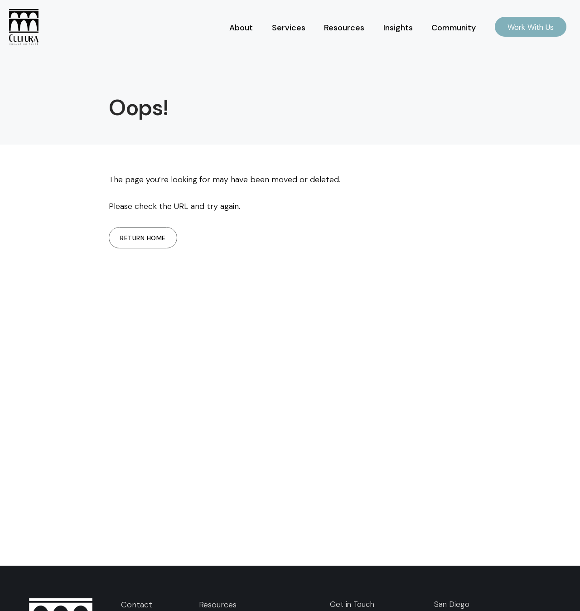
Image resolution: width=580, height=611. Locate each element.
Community (453, 27)
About (241, 27)
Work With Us (531, 27)
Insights (398, 27)
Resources (344, 27)
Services (288, 27)
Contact (136, 604)
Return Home (143, 238)
